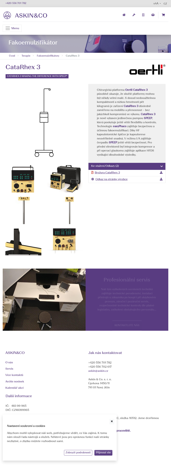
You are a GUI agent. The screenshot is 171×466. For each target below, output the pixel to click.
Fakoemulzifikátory (48, 56)
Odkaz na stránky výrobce (111, 179)
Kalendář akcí (14, 388)
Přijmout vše (103, 452)
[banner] (25, 15)
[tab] (127, 166)
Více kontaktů (14, 375)
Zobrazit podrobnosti (78, 452)
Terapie (26, 56)
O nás (9, 362)
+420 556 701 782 (15, 3)
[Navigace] (12, 28)
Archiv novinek (14, 381)
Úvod (12, 56)
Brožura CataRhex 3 (107, 172)
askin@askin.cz (98, 371)
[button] (157, 3)
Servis (9, 368)
